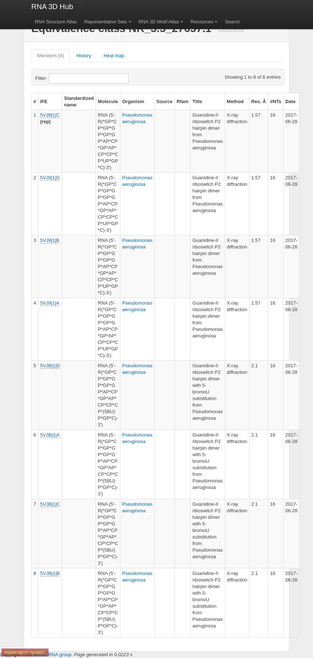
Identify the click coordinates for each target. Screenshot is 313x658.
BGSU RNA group (53, 654)
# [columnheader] (35, 101)
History (83, 55)
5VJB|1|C (50, 504)
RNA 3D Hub (52, 7)
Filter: (59, 78)
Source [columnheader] (164, 101)
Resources (201, 21)
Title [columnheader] (197, 101)
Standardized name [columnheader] (79, 101)
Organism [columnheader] (133, 101)
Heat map (114, 55)
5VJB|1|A (50, 435)
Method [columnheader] (235, 101)
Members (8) (50, 55)
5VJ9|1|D (49, 177)
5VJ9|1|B (49, 240)
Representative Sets (105, 21)
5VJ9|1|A (49, 303)
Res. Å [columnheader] (258, 101)
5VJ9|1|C (49, 115)
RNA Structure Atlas (56, 21)
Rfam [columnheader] (183, 101)
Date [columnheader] (290, 101)
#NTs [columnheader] (275, 101)
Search (232, 21)
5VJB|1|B (50, 573)
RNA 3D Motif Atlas (159, 21)
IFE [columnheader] (43, 101)
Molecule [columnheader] (108, 101)
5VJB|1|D (50, 365)
